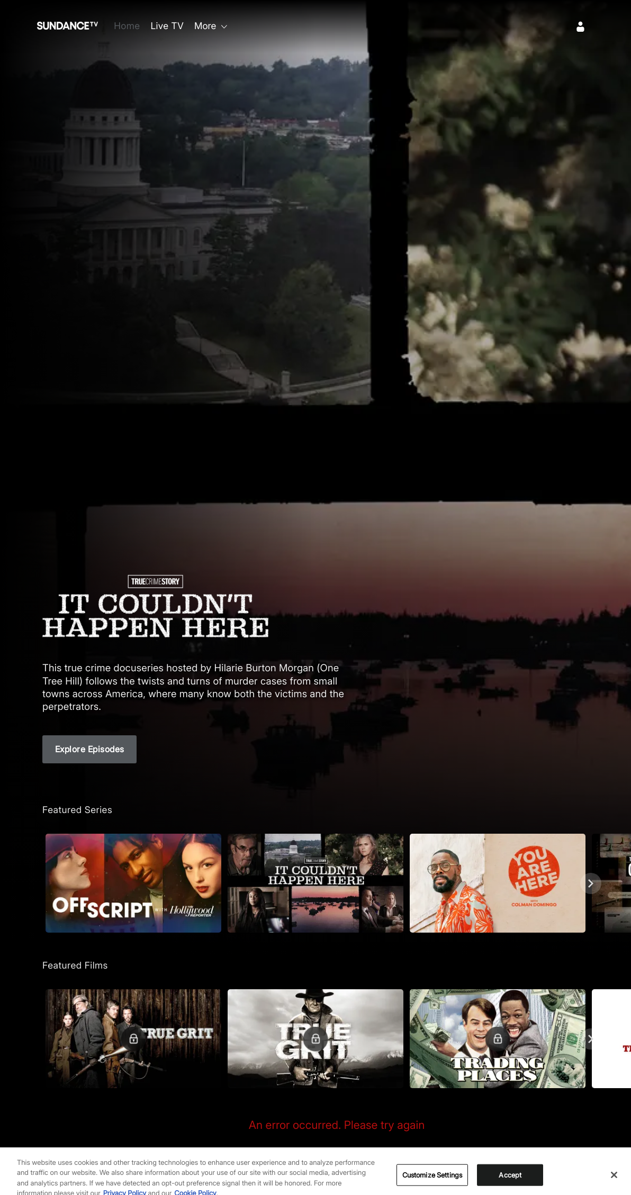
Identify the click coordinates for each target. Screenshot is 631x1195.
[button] (133, 883)
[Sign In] (580, 26)
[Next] (590, 883)
